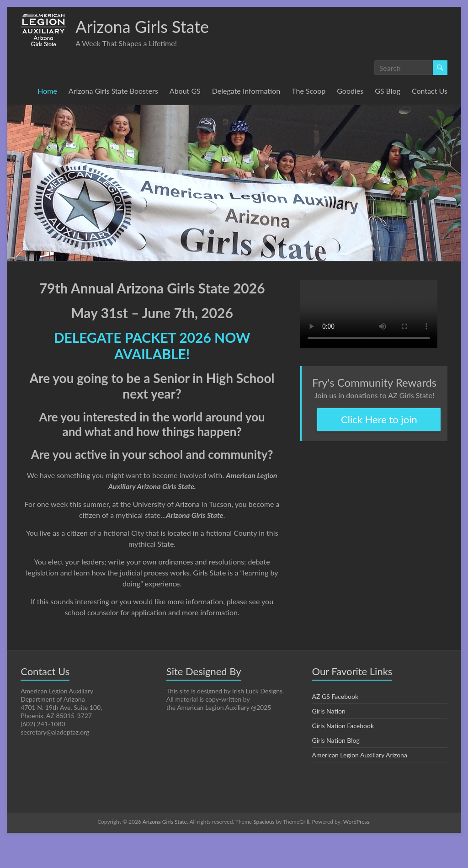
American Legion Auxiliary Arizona (360, 783)
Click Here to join (379, 433)
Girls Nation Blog (336, 768)
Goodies (349, 91)
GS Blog (388, 91)
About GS (182, 91)
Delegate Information (243, 91)
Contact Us (50, 104)
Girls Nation (328, 739)
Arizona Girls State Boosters (109, 91)
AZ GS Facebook (336, 724)
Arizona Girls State (144, 26)
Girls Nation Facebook (343, 753)
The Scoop (306, 91)
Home (42, 91)
